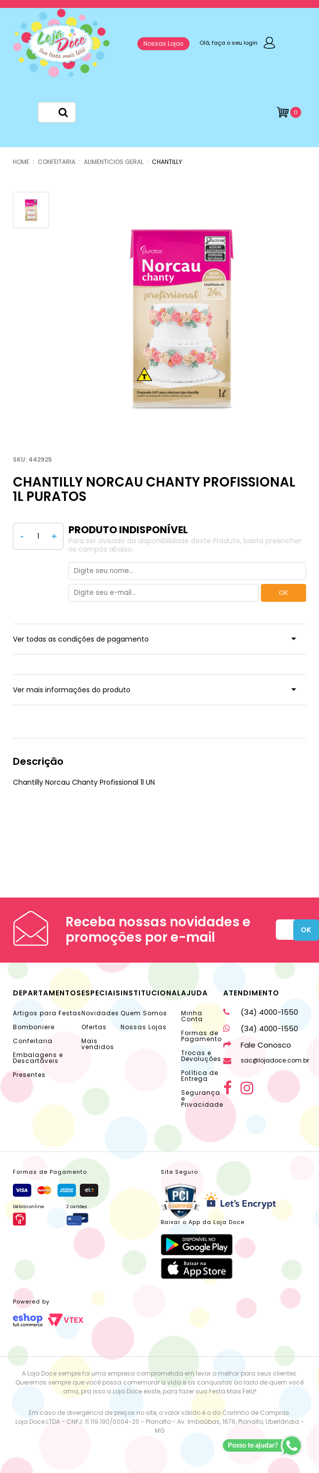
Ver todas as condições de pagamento (81, 639)
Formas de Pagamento (201, 1036)
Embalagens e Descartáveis (38, 1058)
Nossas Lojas (163, 43)
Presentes (29, 1074)
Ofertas (94, 1027)
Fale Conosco (257, 1045)
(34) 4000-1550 (260, 1012)
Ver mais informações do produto (71, 690)
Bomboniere (34, 1027)
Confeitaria (33, 1041)
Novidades (100, 1013)
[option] (181, 317)
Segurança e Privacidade (202, 1098)
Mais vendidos (97, 1044)
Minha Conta (192, 1016)
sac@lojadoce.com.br (266, 1060)
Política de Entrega (199, 1075)
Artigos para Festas (47, 1013)
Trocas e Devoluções (201, 1056)
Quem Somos (144, 1013)
